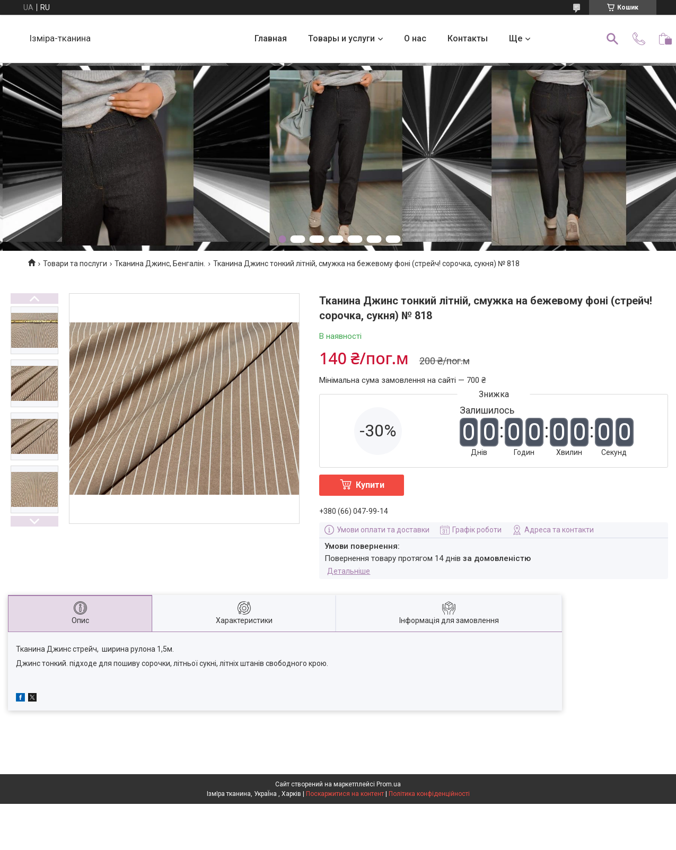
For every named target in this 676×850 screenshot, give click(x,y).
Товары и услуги (341, 38)
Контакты (467, 38)
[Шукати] (612, 38)
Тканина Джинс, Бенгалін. (160, 263)
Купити (370, 485)
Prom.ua (388, 784)
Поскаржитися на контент (345, 794)
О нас (415, 38)
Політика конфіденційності (429, 794)
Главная (270, 38)
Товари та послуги (75, 263)
